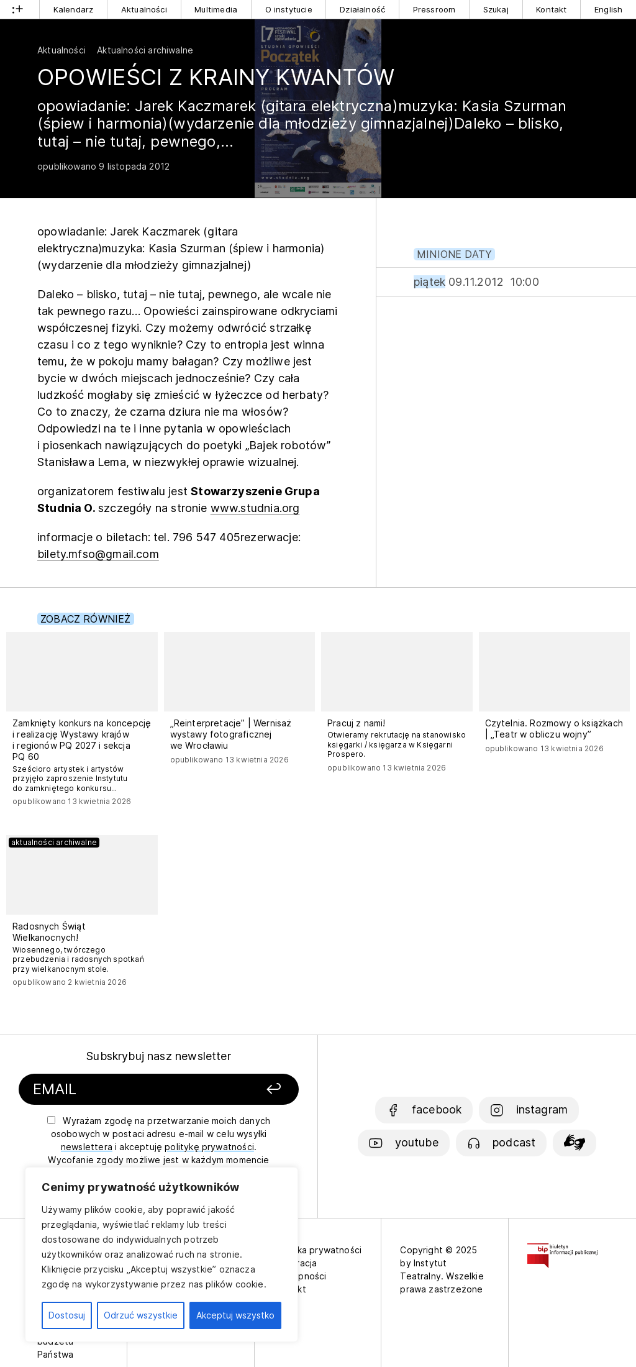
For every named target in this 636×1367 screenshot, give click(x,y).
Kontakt (551, 9)
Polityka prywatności (317, 1250)
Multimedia (215, 9)
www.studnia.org (255, 507)
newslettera (86, 1146)
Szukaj (496, 9)
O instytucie (288, 9)
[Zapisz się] (251, 1089)
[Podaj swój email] (124, 1089)
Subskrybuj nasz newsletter (158, 1056)
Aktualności (144, 9)
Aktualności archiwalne (145, 50)
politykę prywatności (209, 1146)
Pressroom (434, 9)
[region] (161, 1254)
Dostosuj (66, 1315)
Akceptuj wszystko (235, 1315)
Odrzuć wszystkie (141, 1315)
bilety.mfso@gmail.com (98, 553)
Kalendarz (73, 9)
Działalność (362, 9)
